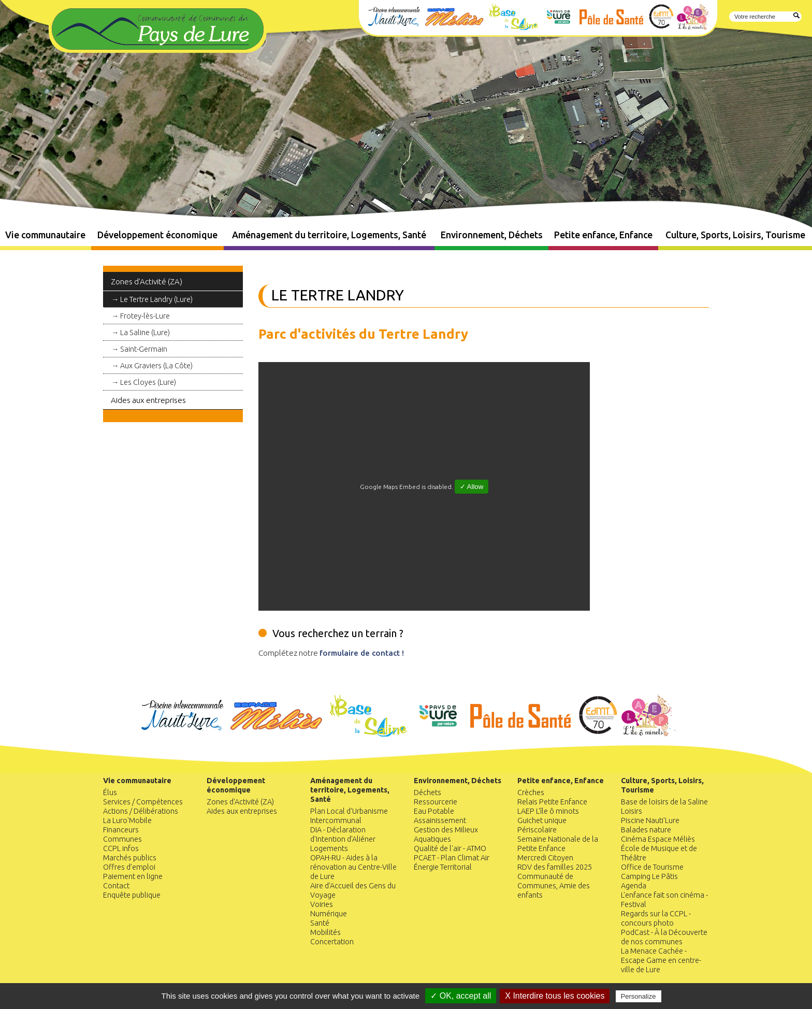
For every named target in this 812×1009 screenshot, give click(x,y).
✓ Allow (472, 487)
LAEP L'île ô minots (548, 811)
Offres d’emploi (129, 867)
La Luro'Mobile (127, 820)
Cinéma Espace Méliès (658, 839)
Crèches (530, 792)
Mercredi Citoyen (545, 858)
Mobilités (325, 932)
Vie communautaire (45, 235)
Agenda (633, 886)
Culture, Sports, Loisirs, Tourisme (735, 235)
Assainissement (440, 820)
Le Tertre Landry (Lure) (156, 299)
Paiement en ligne (133, 876)
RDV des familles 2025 (554, 867)
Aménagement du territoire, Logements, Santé (329, 235)
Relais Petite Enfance (552, 802)
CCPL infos (121, 848)
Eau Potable (434, 811)
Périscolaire (537, 830)
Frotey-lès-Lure (145, 316)
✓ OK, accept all (460, 995)
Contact (116, 886)
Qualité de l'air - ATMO (450, 848)
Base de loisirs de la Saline (664, 802)
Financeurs (121, 830)
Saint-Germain (143, 349)
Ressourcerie (435, 802)
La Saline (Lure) (145, 332)
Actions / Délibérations (140, 811)
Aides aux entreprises (148, 400)
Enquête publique (132, 895)
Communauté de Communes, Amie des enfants (553, 885)
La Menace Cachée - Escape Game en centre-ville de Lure (661, 960)
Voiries (321, 904)
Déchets (427, 792)
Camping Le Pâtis (649, 876)
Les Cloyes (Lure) (148, 382)
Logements (329, 848)
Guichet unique (542, 820)
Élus (110, 792)
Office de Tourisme (652, 867)
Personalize (638, 996)
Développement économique (157, 235)
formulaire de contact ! (362, 652)
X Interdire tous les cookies (554, 995)
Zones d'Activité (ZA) (146, 281)
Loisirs (631, 811)
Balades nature (646, 830)
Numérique (328, 914)
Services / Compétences (143, 802)
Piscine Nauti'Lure (650, 820)
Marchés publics (129, 858)
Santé (319, 923)
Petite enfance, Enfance (603, 235)
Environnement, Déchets (492, 235)
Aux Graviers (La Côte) (156, 366)
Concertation (332, 942)
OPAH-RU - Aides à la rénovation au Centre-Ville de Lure (353, 867)
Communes (122, 839)
